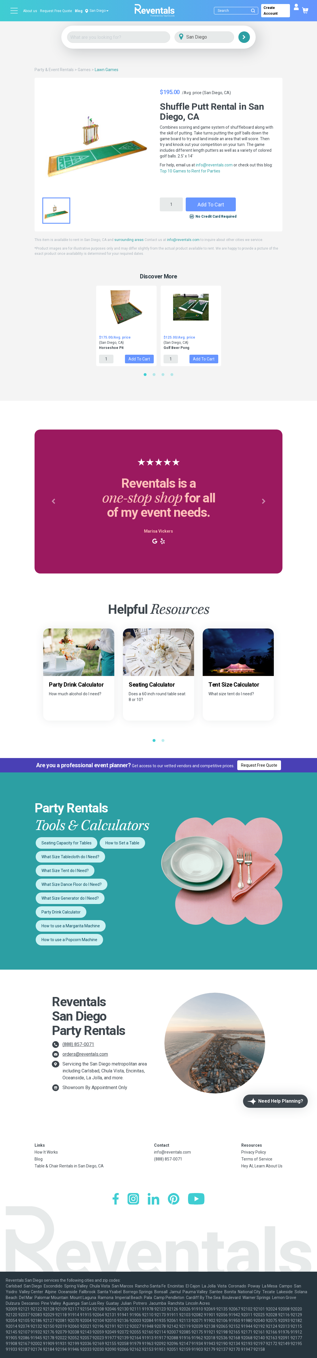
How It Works (46, 1152)
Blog (78, 11)
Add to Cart (211, 205)
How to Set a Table (122, 843)
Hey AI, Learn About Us (261, 1166)
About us (30, 11)
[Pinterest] (173, 1199)
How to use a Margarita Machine (70, 926)
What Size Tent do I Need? (65, 870)
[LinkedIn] (153, 1199)
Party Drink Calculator (61, 912)
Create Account (270, 11)
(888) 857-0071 (78, 1044)
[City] (212, 37)
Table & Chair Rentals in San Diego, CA (69, 1166)
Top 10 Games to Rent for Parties (190, 171)
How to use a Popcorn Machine (69, 939)
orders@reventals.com (85, 1054)
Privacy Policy (253, 1152)
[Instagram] (133, 1199)
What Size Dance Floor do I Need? (71, 884)
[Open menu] (14, 10)
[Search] (237, 11)
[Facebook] (116, 1199)
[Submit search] (253, 11)
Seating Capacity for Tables (66, 843)
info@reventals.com (214, 165)
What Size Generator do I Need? (70, 898)
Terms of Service (256, 1159)
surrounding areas (129, 240)
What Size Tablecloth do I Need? (70, 856)
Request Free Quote (56, 11)
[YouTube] (196, 1199)
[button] (53, 501)
